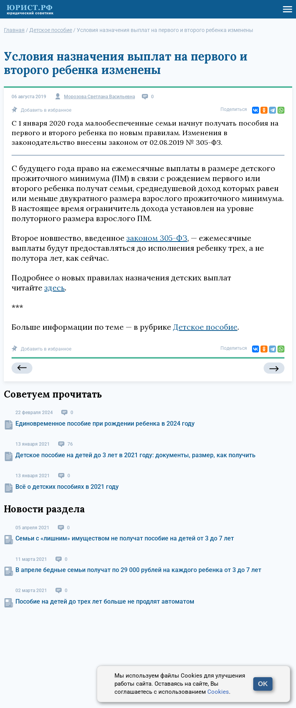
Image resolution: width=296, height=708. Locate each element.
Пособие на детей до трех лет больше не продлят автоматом (104, 601)
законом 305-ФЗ (156, 238)
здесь (54, 287)
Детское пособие (205, 327)
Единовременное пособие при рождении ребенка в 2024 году (105, 423)
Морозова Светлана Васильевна (99, 96)
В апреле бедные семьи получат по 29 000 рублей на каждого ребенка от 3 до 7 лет (138, 570)
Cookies (218, 691)
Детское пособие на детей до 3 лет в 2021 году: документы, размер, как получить (135, 455)
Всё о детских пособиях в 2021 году (67, 486)
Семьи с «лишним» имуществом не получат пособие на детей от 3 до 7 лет (124, 538)
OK (263, 684)
